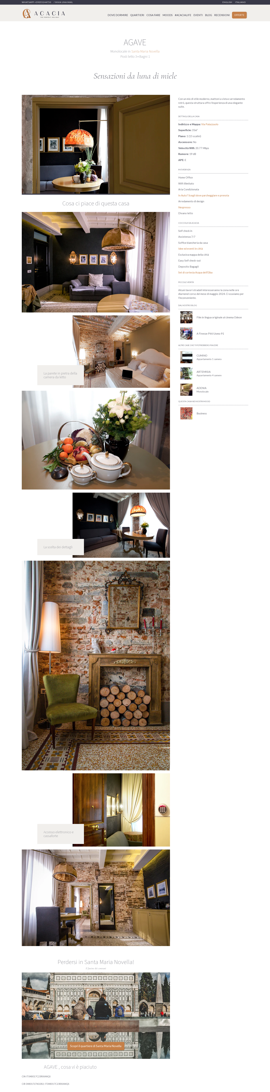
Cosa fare (153, 15)
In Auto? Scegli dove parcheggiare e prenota (203, 195)
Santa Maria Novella (145, 51)
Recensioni (222, 15)
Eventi (198, 15)
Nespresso (184, 207)
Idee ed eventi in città (190, 248)
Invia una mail (64, 2)
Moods (168, 15)
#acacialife (183, 15)
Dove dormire (118, 15)
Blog (208, 15)
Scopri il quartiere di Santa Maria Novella (96, 1046)
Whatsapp (36, 2)
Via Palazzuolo (209, 124)
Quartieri (137, 15)
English (227, 2)
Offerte (239, 15)
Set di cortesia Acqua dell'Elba (195, 272)
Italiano (240, 2)
